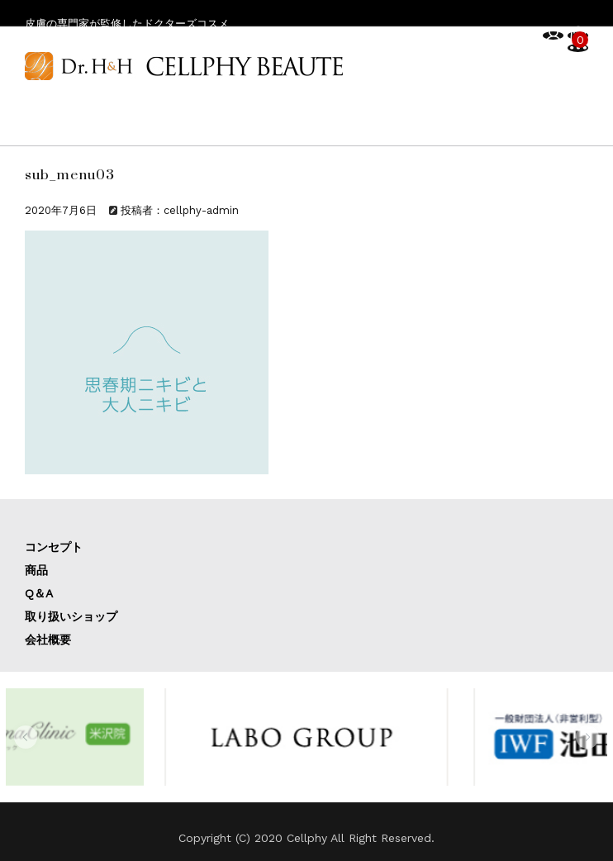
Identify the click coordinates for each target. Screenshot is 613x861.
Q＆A (39, 593)
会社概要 (48, 639)
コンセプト (54, 547)
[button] (25, 737)
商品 (36, 570)
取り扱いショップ (71, 616)
